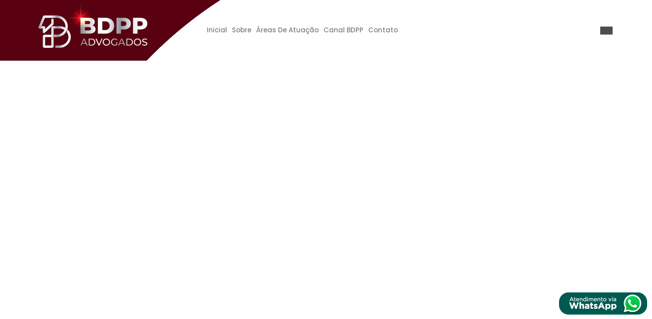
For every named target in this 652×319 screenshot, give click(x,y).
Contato (383, 30)
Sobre (241, 30)
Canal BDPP (343, 30)
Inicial (217, 30)
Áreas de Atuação (287, 30)
